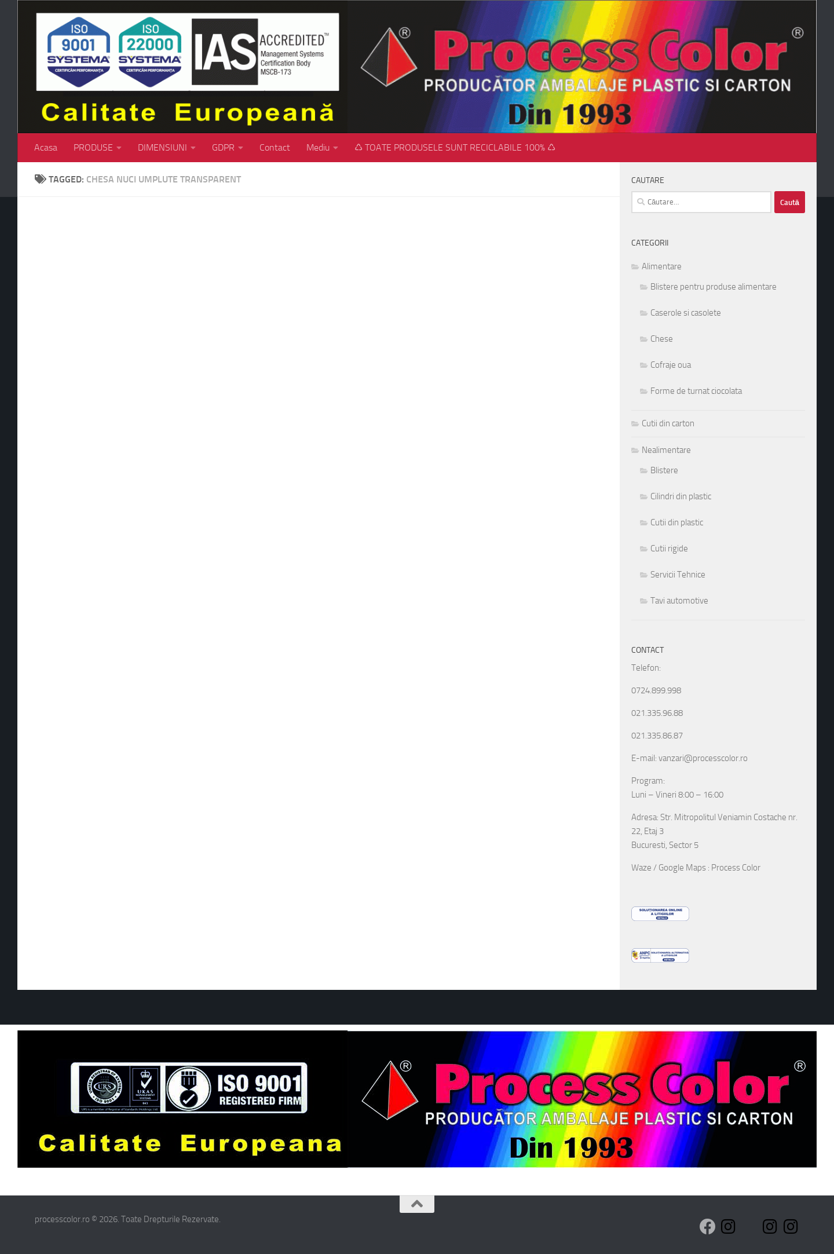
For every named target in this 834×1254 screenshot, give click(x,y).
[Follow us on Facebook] (708, 1227)
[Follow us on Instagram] (728, 1227)
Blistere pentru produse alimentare (713, 286)
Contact (274, 147)
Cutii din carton (668, 423)
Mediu (318, 147)
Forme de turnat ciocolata (696, 391)
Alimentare (662, 266)
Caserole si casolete (685, 313)
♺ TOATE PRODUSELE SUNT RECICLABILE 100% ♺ (454, 147)
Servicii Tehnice (677, 574)
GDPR (223, 147)
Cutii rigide (669, 548)
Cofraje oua (670, 365)
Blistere (664, 470)
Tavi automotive (679, 600)
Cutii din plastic (676, 522)
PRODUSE (93, 147)
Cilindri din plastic (680, 496)
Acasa (45, 147)
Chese (661, 339)
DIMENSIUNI (162, 147)
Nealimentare (666, 450)
